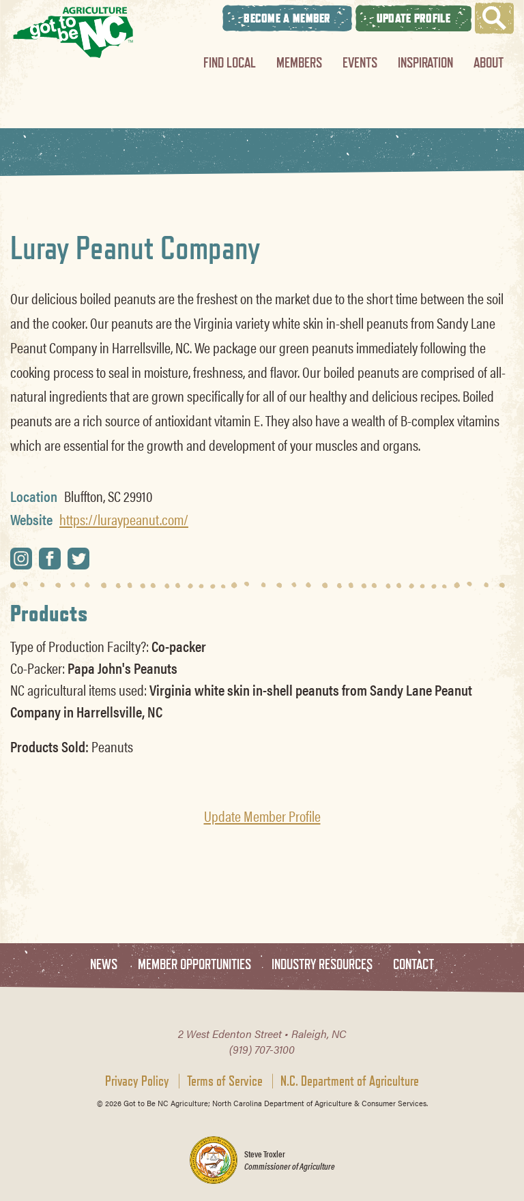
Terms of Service (225, 1081)
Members (299, 62)
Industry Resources (322, 965)
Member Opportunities (194, 965)
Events (360, 62)
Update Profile (413, 18)
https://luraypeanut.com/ (123, 519)
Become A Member (287, 18)
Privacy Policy (137, 1081)
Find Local (229, 62)
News (103, 965)
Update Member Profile (262, 816)
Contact (413, 965)
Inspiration (425, 62)
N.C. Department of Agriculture (349, 1081)
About (489, 62)
